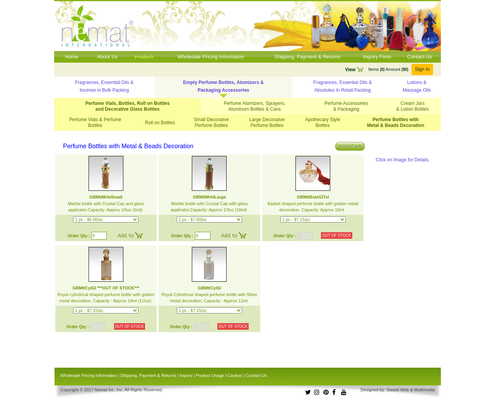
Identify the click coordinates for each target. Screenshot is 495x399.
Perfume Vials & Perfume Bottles (95, 122)
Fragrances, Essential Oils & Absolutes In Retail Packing (342, 86)
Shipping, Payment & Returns (308, 57)
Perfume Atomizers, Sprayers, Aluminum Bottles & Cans (254, 106)
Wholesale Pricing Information (211, 57)
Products (144, 57)
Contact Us (419, 57)
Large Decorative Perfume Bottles (267, 122)
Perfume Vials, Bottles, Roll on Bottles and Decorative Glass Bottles (127, 106)
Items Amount (388, 69)
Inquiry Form (377, 57)
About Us (107, 57)
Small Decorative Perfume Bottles (211, 122)
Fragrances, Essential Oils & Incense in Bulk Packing (104, 86)
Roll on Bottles (160, 122)
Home (72, 57)
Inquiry (185, 375)
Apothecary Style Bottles (322, 122)
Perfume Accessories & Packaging (346, 106)
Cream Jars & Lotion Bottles (412, 106)
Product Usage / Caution (219, 375)
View (350, 69)
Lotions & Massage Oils (417, 86)
